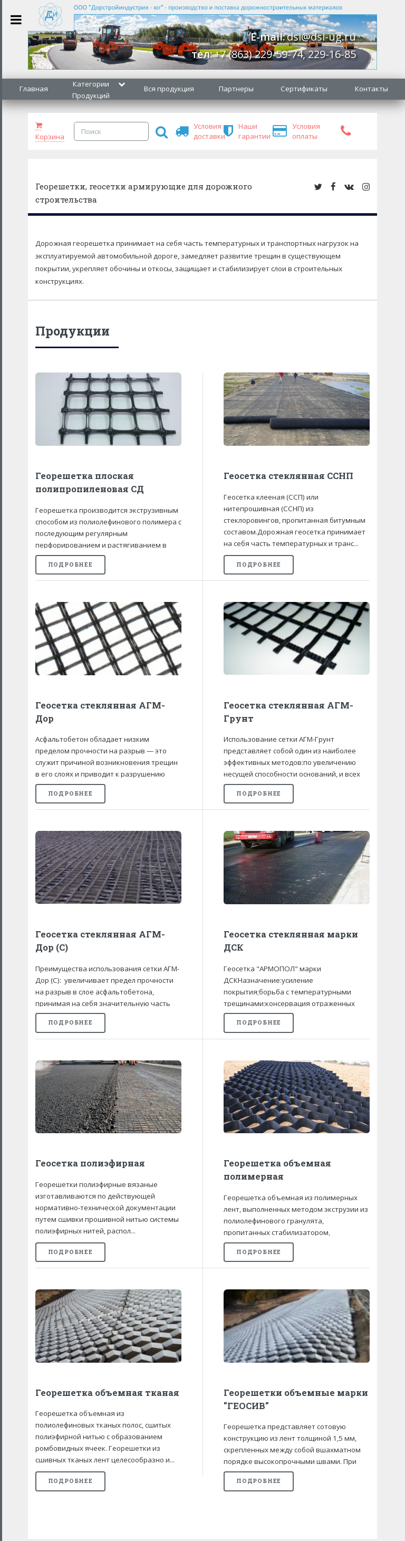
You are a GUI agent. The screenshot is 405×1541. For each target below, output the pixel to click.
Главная (34, 88)
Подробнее (70, 564)
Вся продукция (169, 88)
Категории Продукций (91, 89)
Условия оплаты (297, 131)
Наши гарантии (243, 131)
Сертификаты (304, 88)
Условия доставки (198, 131)
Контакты (371, 88)
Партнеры (236, 88)
